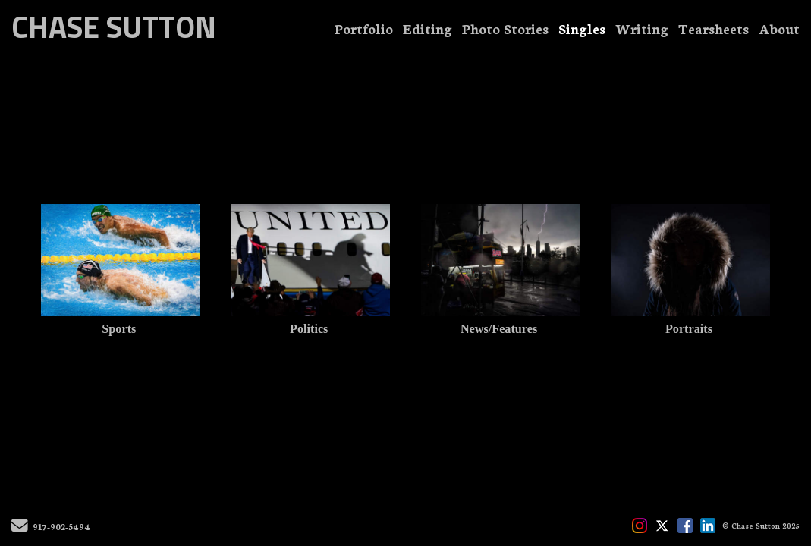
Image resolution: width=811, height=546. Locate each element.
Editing (427, 28)
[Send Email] (19, 528)
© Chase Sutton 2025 (761, 525)
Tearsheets (713, 28)
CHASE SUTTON (113, 27)
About (779, 28)
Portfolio (364, 28)
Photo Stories (505, 28)
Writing (641, 28)
